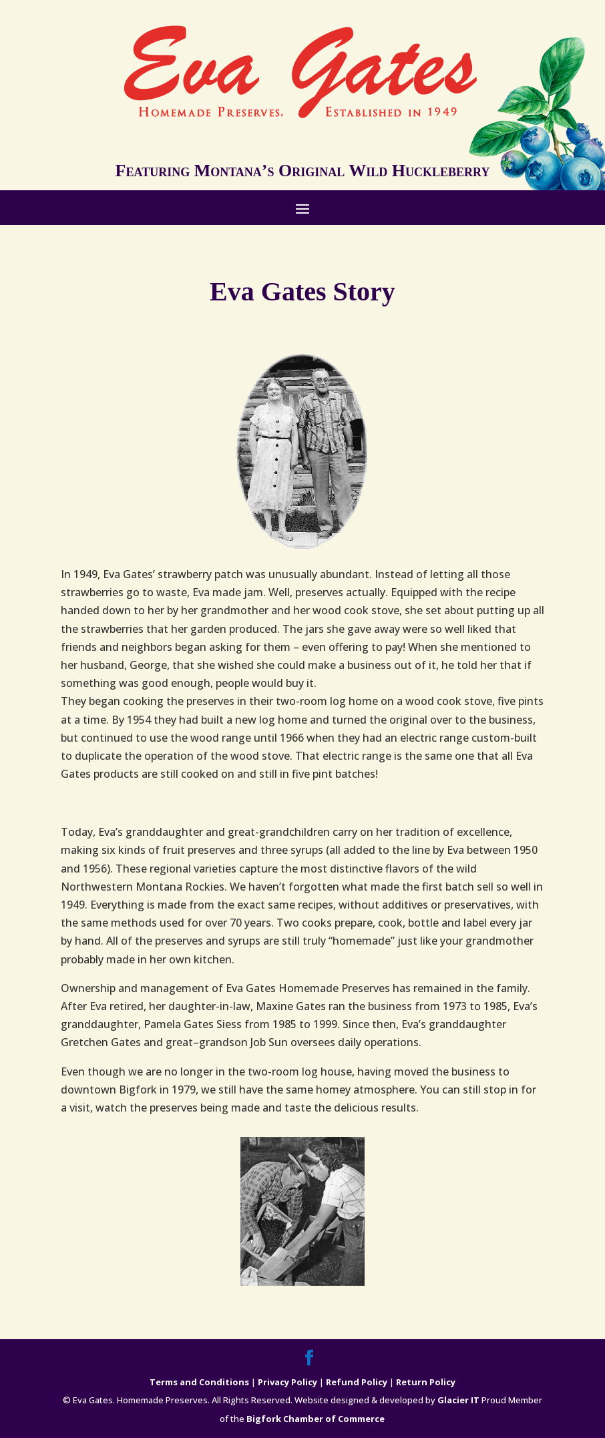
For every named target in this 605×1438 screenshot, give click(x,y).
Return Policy (425, 1382)
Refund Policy (356, 1382)
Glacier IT (458, 1400)
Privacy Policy (287, 1382)
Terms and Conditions (199, 1382)
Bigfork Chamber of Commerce (315, 1419)
